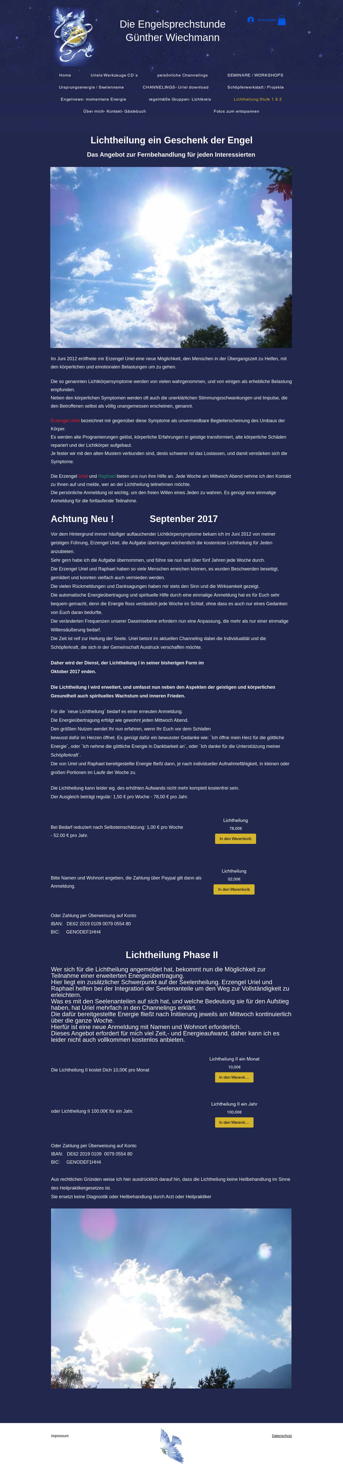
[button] (281, 20)
